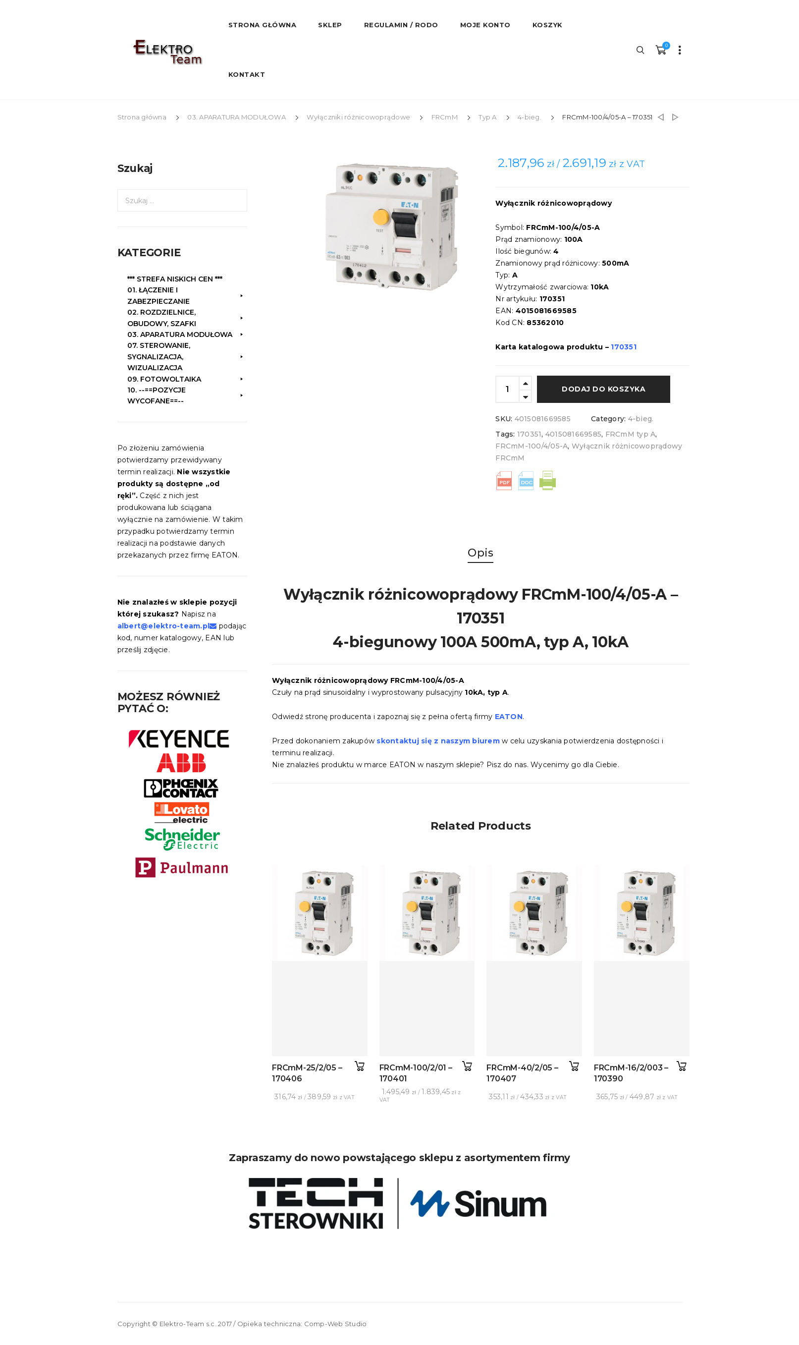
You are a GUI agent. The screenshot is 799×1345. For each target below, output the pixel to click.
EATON (509, 716)
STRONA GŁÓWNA (262, 25)
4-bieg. (529, 117)
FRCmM (444, 117)
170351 (529, 434)
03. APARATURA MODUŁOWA (236, 117)
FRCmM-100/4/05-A (531, 446)
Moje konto (485, 25)
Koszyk (548, 25)
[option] (399, 228)
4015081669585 (573, 434)
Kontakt (247, 74)
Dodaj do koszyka (603, 389)
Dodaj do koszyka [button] (360, 1066)
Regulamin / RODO (401, 25)
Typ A (487, 117)
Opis (480, 553)
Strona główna (141, 117)
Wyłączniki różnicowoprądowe (358, 117)
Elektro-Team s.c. (188, 1324)
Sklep (330, 25)
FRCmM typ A (630, 434)
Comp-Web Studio (335, 1324)
